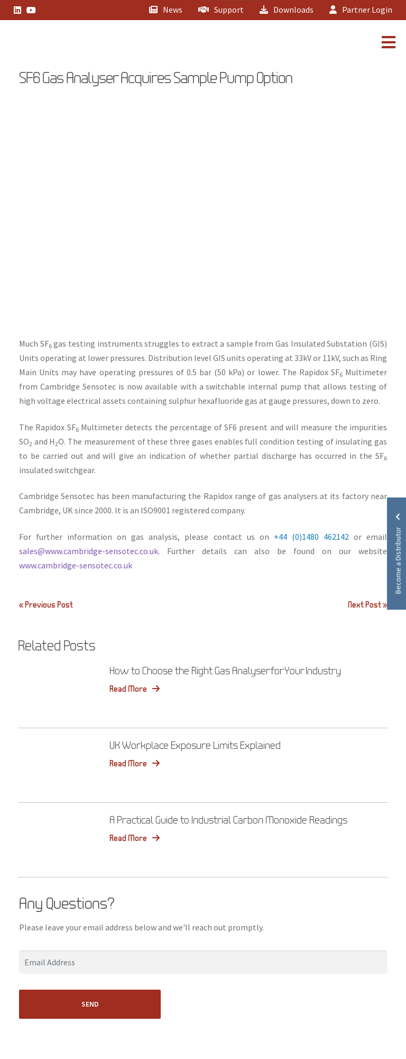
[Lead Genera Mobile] (44, 44)
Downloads (286, 9)
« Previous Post (46, 604)
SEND (90, 1004)
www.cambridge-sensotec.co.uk (75, 565)
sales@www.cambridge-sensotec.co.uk (88, 551)
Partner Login (360, 9)
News (165, 9)
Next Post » (367, 604)
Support (221, 9)
